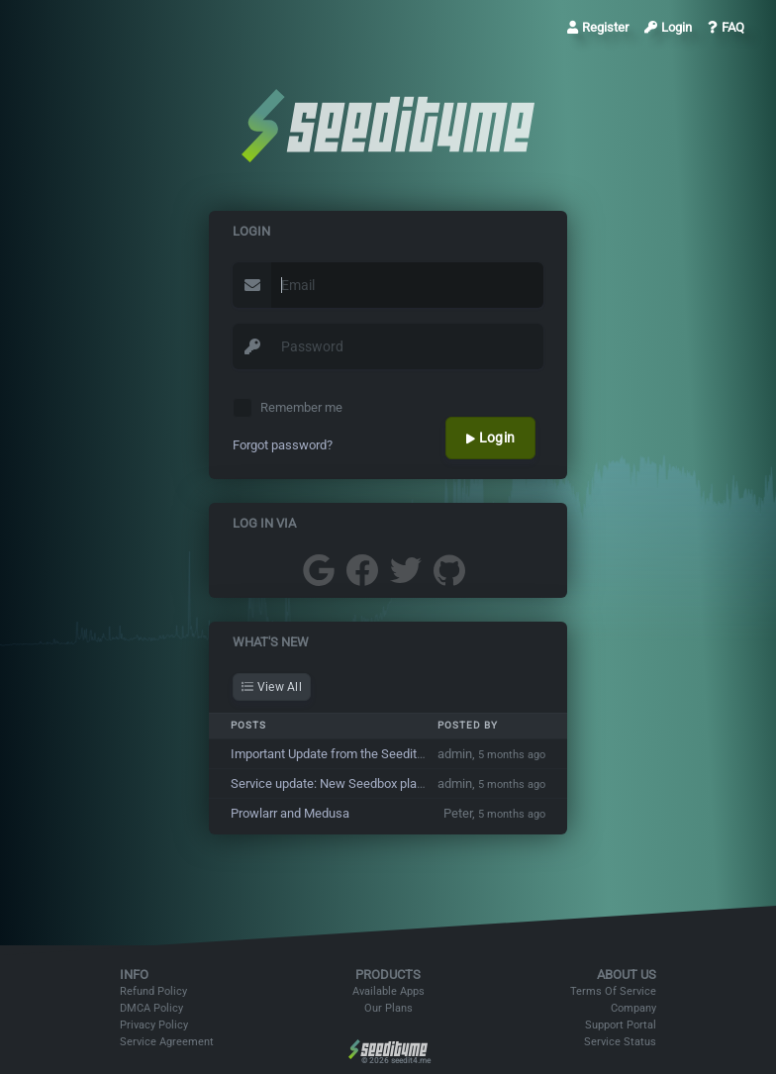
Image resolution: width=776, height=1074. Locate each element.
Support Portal (620, 1025)
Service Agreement (167, 1041)
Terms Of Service (613, 991)
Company (633, 1008)
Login (668, 27)
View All (272, 687)
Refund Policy (153, 991)
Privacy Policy (154, 1025)
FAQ (726, 27)
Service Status (620, 1041)
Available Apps (388, 991)
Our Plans (388, 1008)
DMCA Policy (151, 1008)
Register (598, 27)
